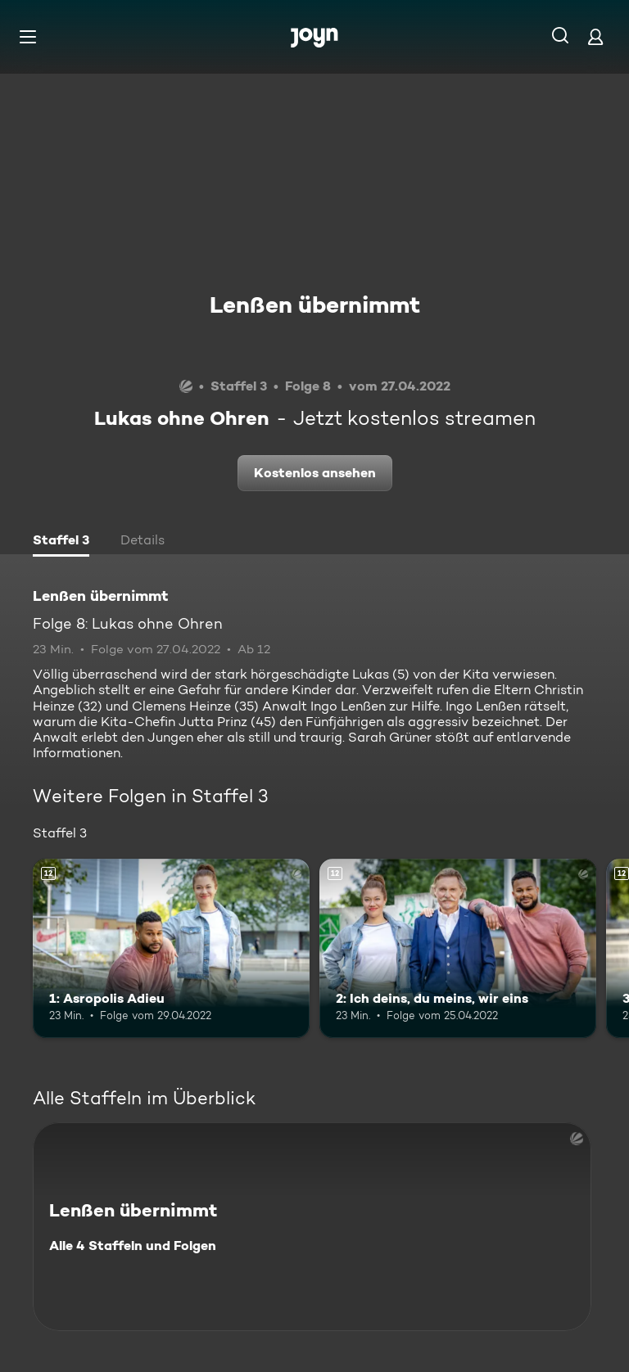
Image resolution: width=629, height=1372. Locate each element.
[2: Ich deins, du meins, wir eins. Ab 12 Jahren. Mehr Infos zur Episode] (457, 949)
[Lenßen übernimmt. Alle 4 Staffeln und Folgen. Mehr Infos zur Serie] (312, 1226)
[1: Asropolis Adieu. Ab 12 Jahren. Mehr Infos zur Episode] (171, 949)
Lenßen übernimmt (315, 304)
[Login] (595, 36)
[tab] (61, 542)
